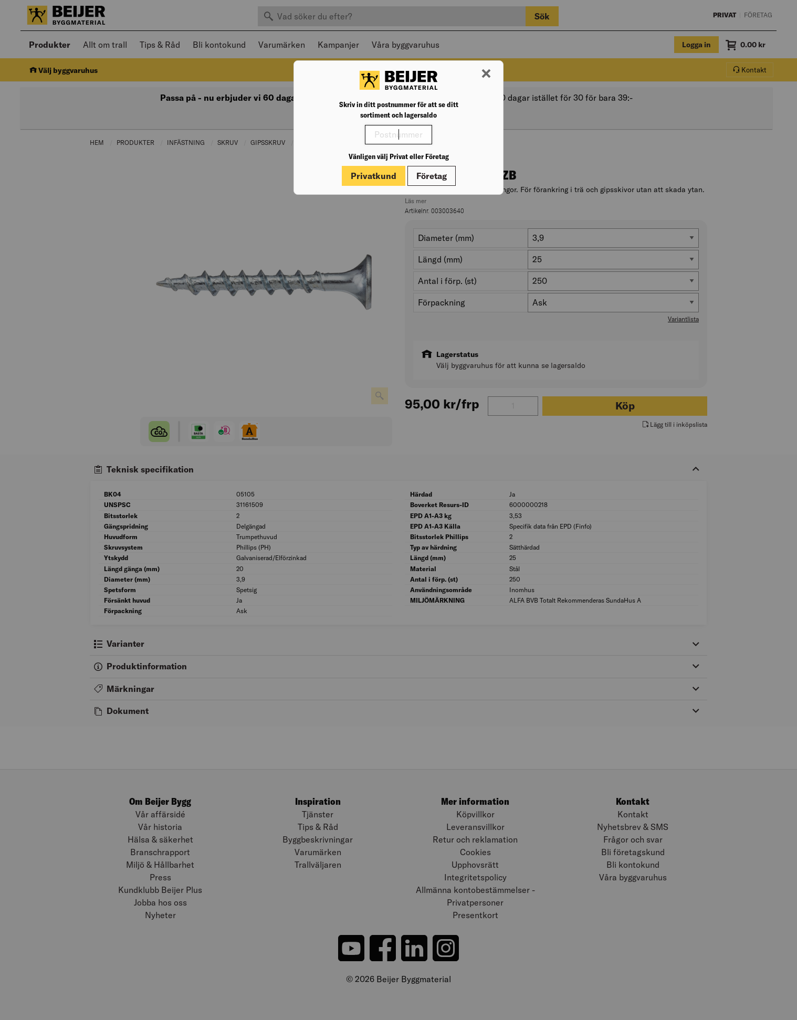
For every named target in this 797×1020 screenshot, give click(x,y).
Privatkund (373, 176)
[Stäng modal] (486, 74)
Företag (431, 176)
